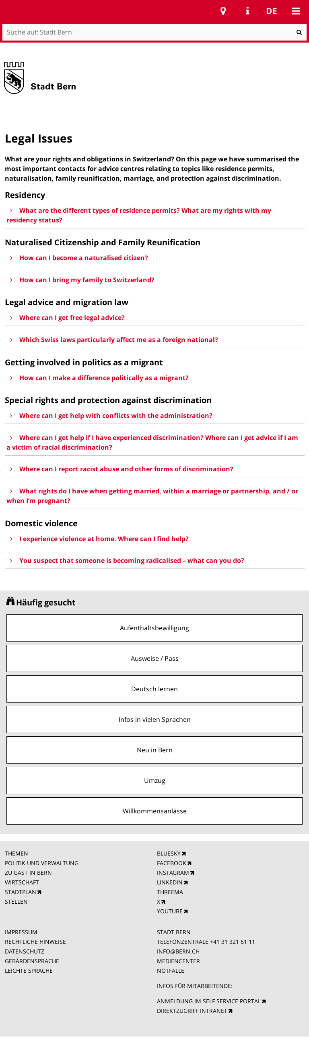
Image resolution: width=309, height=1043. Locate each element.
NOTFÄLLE (170, 970)
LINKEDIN (170, 882)
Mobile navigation (296, 11)
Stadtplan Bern (223, 11)
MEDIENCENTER (178, 961)
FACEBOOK (171, 863)
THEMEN (16, 853)
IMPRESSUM (21, 932)
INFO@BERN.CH (178, 951)
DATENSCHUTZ (24, 951)
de (271, 10)
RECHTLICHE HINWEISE (35, 941)
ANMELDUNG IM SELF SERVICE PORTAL (209, 1001)
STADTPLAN (20, 892)
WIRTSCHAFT (22, 882)
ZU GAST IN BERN (28, 872)
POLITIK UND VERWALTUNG (41, 863)
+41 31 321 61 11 (232, 941)
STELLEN (16, 901)
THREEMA (170, 892)
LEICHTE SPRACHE (29, 970)
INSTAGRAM (173, 872)
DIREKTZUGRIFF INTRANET (192, 1010)
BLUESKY (169, 853)
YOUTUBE (170, 911)
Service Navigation (247, 11)
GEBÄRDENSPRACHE (32, 961)
